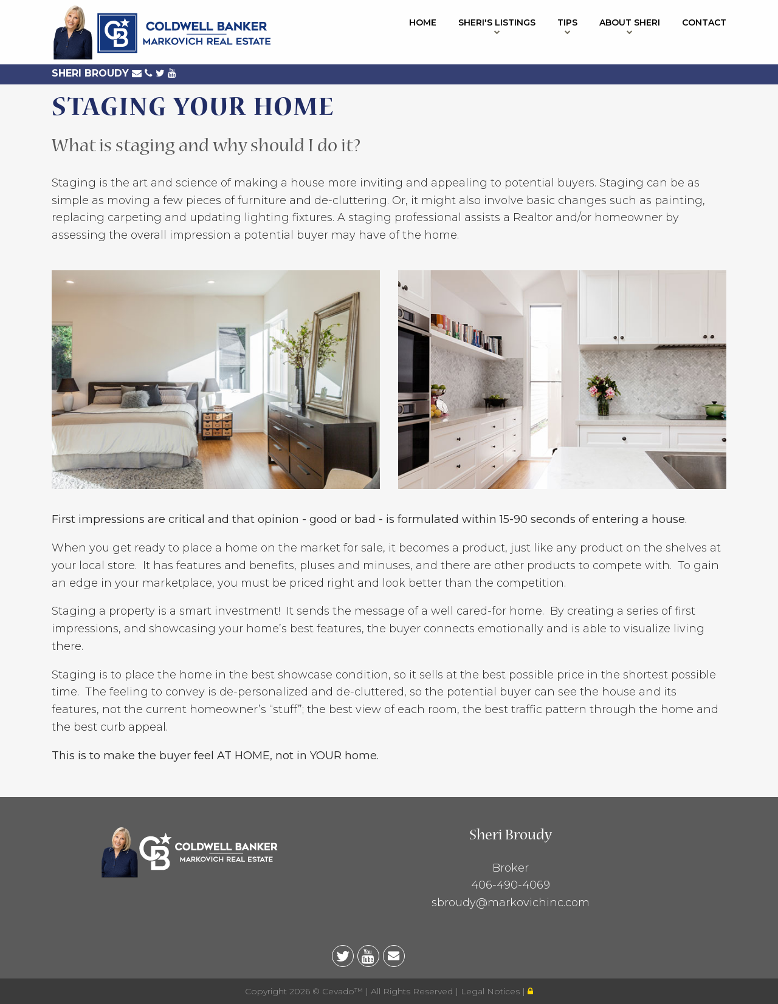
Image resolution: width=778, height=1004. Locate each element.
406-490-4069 (510, 885)
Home (422, 22)
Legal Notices (491, 991)
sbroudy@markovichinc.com (511, 902)
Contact (704, 22)
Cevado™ (343, 991)
